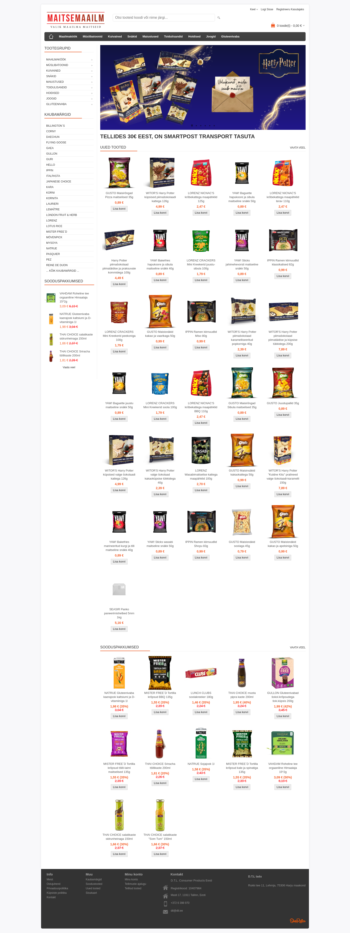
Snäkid (132, 36)
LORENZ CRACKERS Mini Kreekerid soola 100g (160, 405)
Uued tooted (93, 888)
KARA (50, 187)
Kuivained (115, 36)
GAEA (50, 148)
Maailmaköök (68, 36)
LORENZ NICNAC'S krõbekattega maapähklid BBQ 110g (201, 407)
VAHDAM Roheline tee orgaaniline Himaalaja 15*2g (74, 297)
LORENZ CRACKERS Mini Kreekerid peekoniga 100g (119, 335)
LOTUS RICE (54, 226)
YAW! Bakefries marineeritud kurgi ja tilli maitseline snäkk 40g (119, 546)
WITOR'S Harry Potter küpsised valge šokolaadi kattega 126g (119, 474)
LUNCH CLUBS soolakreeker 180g (201, 695)
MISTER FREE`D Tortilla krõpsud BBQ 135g (160, 695)
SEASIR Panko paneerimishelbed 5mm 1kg (119, 613)
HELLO (50, 164)
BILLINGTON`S (55, 125)
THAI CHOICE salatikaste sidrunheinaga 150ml (76, 336)
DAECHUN (52, 137)
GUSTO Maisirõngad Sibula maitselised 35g (241, 405)
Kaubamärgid (94, 879)
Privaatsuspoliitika (57, 888)
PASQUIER (53, 254)
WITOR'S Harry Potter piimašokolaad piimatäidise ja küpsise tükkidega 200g (282, 337)
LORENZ (51, 220)
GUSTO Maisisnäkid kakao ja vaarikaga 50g (160, 333)
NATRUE (51, 248)
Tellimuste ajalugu (135, 883)
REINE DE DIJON (57, 265)
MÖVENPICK (54, 237)
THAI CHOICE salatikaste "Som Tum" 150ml (160, 836)
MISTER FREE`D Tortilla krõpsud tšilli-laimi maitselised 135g (119, 768)
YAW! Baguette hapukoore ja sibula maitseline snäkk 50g (241, 197)
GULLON (51, 153)
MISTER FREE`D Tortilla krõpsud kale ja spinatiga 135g (242, 768)
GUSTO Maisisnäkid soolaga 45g (242, 544)
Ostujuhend (53, 883)
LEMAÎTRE (53, 209)
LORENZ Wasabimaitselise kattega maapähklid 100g (201, 474)
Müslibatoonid (92, 36)
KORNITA (52, 198)
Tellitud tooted (133, 888)
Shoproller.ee (298, 921)
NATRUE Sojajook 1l (201, 763)
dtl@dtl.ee (177, 910)
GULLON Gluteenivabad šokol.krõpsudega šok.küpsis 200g (283, 697)
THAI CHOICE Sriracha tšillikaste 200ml (75, 353)
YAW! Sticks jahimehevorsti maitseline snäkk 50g (242, 264)
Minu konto (131, 879)
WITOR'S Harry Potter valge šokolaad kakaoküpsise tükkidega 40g (160, 476)
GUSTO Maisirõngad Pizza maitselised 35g (119, 195)
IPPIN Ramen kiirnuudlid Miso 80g (201, 333)
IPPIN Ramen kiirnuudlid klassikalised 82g (283, 262)
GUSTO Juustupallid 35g (283, 403)
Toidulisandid (173, 36)
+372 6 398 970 (180, 902)
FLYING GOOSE (56, 142)
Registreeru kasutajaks (290, 9)
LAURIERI (52, 203)
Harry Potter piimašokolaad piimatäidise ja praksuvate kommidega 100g (119, 266)
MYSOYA (51, 242)
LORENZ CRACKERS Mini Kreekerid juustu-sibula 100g (201, 264)
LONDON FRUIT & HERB (61, 215)
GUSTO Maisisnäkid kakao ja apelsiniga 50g (283, 544)
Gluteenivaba (230, 36)
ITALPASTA (53, 176)
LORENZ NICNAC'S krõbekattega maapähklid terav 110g (283, 197)
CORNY (51, 131)
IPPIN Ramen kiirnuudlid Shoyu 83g (201, 544)
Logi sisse (267, 9)
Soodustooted (94, 883)
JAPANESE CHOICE (58, 181)
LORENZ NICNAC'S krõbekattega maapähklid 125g (201, 197)
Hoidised (194, 36)
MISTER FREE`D (56, 231)
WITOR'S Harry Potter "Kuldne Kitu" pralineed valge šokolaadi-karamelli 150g (283, 476)
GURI (49, 159)
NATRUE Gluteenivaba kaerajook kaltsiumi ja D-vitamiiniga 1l (75, 318)
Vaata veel (69, 367)
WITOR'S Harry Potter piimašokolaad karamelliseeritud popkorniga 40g (242, 337)
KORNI (50, 192)
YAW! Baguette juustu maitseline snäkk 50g (119, 405)
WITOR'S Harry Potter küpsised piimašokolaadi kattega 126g (160, 197)
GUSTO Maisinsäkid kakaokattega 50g (242, 472)
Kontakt (51, 897)
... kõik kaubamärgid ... (62, 270)
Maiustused (151, 36)
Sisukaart (91, 892)
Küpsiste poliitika (57, 892)
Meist (50, 879)
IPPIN (49, 170)
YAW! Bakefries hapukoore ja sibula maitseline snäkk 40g (160, 264)
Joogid (211, 36)
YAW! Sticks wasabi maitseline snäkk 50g (160, 544)
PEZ (48, 259)
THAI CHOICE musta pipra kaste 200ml (242, 695)
